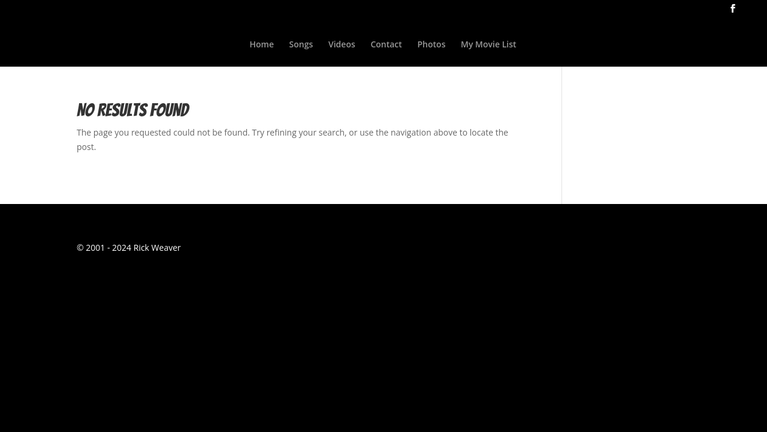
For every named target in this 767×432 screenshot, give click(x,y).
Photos (432, 45)
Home (261, 45)
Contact (385, 45)
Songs (301, 45)
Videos (341, 45)
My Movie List (488, 45)
